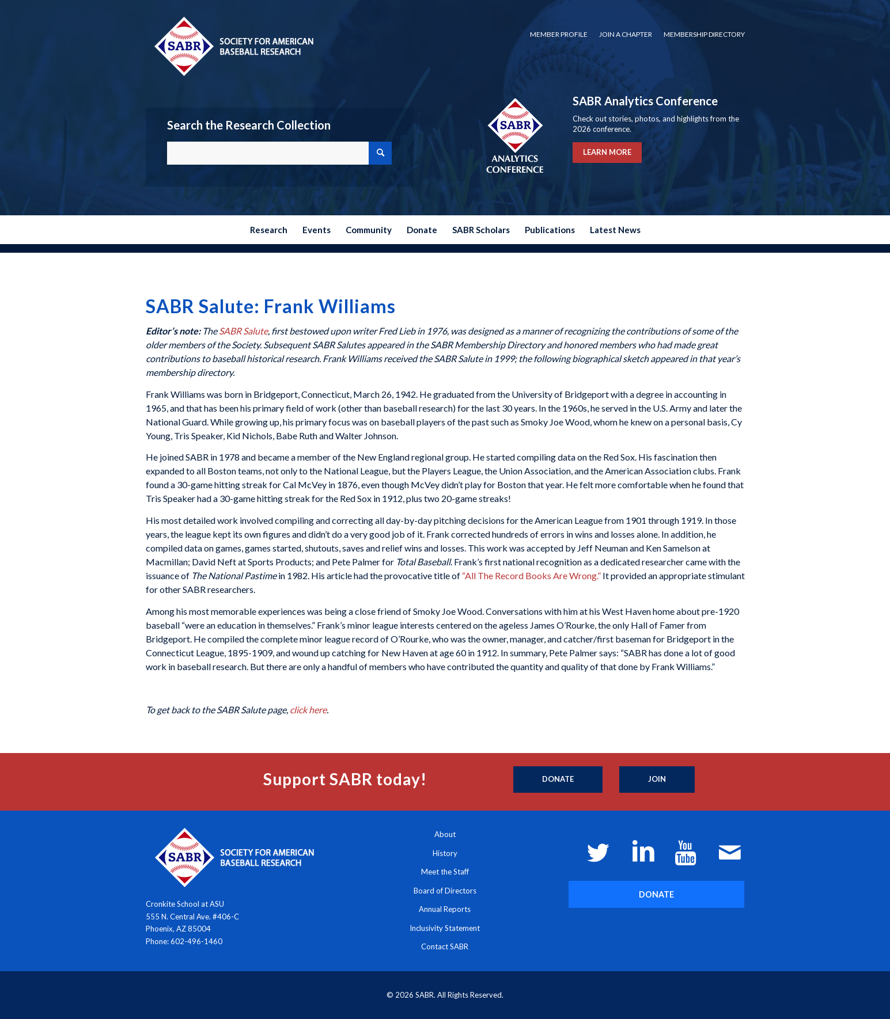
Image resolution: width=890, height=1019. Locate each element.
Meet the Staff (445, 871)
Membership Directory (704, 34)
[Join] (657, 779)
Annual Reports (445, 909)
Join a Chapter (625, 34)
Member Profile (559, 34)
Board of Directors (445, 890)
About (445, 834)
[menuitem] (558, 34)
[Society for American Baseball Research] (233, 46)
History (445, 853)
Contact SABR (444, 946)
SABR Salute (243, 330)
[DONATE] (656, 894)
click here (308, 709)
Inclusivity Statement (445, 928)
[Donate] (558, 779)
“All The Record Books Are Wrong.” (531, 575)
